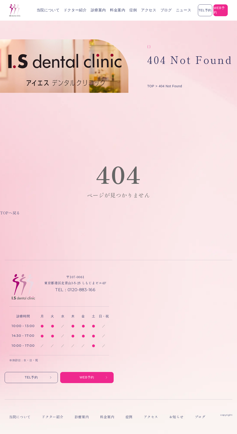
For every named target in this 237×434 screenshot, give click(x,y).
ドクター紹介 (61, 10)
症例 (108, 10)
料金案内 (95, 10)
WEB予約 (211, 10)
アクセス (121, 10)
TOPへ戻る (10, 212)
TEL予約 (178, 10)
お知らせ (138, 417)
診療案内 (80, 10)
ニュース (149, 10)
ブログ (135, 10)
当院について (39, 10)
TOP (150, 86)
